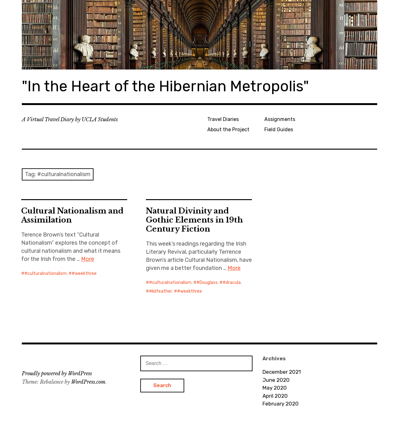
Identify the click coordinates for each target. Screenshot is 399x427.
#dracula (232, 282)
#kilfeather (160, 291)
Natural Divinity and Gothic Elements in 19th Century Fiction (194, 219)
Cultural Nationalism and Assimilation (72, 215)
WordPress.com (88, 382)
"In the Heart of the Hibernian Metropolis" (165, 86)
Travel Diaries (223, 119)
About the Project (228, 129)
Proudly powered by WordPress (57, 373)
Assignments (279, 119)
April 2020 (275, 396)
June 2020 (276, 380)
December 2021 (281, 372)
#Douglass (207, 282)
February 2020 (280, 404)
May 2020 (274, 388)
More (87, 259)
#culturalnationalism (45, 273)
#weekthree (84, 273)
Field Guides (278, 129)
